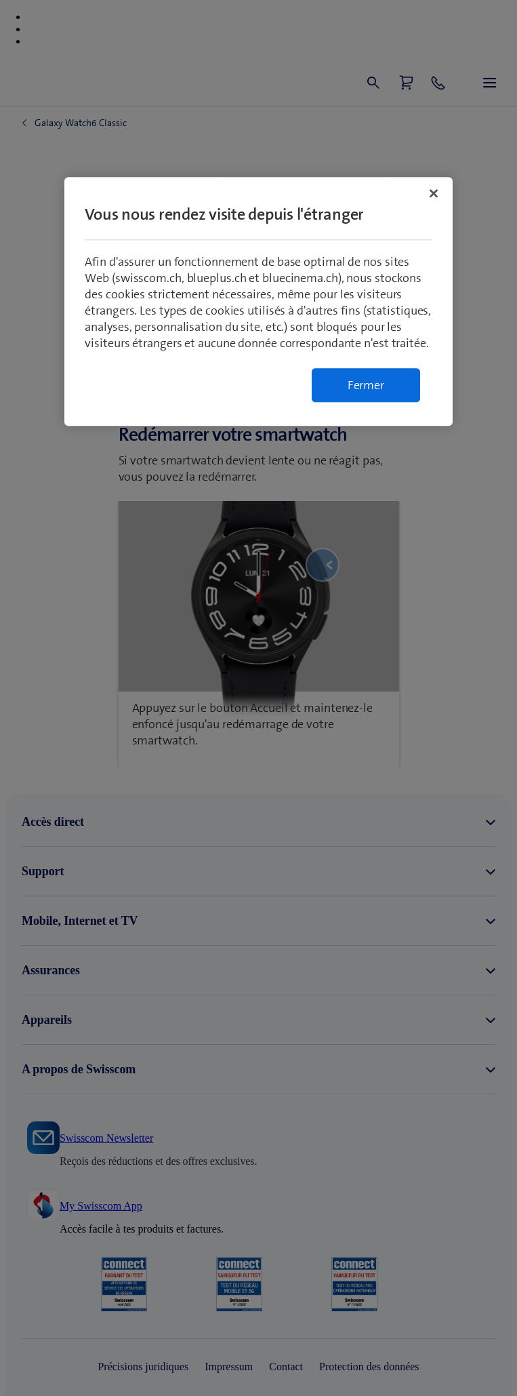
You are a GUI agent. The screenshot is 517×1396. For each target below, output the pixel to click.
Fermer (366, 385)
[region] (258, 301)
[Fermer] (434, 193)
